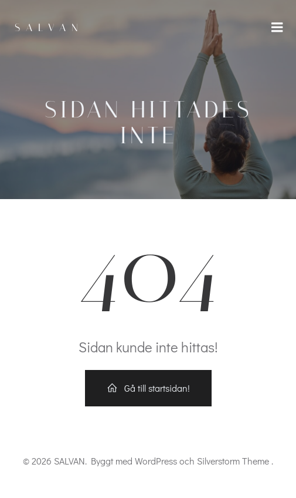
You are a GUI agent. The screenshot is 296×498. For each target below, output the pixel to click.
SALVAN (49, 27)
